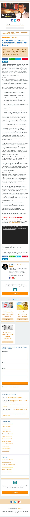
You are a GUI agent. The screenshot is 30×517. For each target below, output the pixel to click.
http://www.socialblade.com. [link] (15, 222)
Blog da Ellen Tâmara (6, 427)
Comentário (5, 351)
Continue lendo (7, 320)
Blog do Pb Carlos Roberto (7, 434)
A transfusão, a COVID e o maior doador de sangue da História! (7, 314)
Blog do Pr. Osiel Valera (7, 470)
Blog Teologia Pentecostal (7, 444)
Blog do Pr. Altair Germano (7, 460)
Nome (4, 362)
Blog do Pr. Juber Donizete (7, 467)
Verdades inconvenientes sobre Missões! (22, 315)
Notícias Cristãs (5, 446)
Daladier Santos (14, 37)
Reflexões (8, 37)
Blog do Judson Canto (6, 432)
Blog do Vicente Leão (6, 441)
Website (11, 266)
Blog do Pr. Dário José (6, 462)
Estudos (3, 37)
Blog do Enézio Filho (6, 429)
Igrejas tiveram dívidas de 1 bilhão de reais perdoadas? (7, 336)
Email (3, 369)
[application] (15, 235)
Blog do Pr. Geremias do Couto (8, 465)
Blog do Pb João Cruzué (7, 437)
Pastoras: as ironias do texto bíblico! (14, 398)
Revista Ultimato (5, 451)
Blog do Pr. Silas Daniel (7, 472)
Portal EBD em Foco (6, 449)
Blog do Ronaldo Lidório (7, 439)
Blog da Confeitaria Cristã (7, 424)
